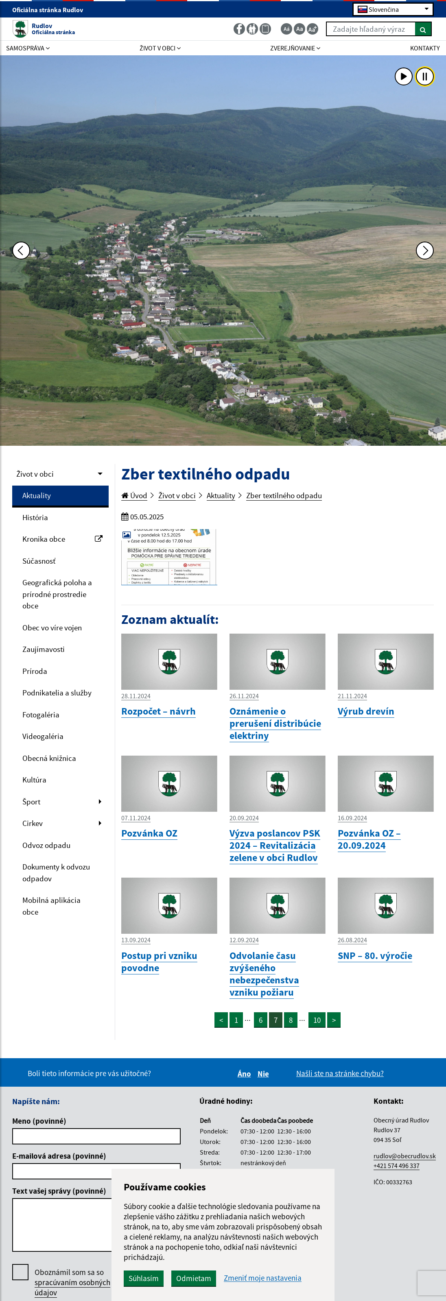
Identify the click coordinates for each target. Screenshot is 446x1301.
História (35, 517)
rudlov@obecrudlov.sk (405, 1156)
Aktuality (36, 495)
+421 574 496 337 (397, 1166)
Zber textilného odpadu (284, 495)
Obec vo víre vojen (52, 627)
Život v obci (35, 474)
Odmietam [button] (193, 1278)
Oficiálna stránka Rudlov (51, 10)
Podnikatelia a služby (57, 692)
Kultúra (34, 780)
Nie (264, 1074)
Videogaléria (42, 736)
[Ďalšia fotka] (425, 250)
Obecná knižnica (49, 758)
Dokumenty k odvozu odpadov (56, 872)
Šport (31, 801)
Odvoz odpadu (46, 845)
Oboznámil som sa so (72, 1282)
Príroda (34, 671)
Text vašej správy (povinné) (59, 1191)
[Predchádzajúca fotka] (21, 250)
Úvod (134, 495)
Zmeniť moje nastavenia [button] (263, 1278)
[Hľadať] (423, 29)
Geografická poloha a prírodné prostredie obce (57, 593)
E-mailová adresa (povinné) (59, 1156)
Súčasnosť (38, 561)
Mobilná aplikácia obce (51, 906)
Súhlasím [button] (144, 1278)
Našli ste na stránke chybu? (340, 1073)
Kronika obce (62, 539)
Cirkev (32, 823)
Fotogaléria (40, 714)
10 (317, 1020)
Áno (246, 1074)
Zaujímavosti (43, 649)
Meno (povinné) (39, 1121)
